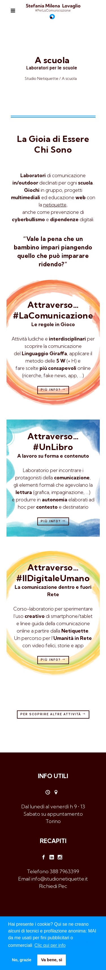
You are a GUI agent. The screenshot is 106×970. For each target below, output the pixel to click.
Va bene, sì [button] (51, 960)
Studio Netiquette (44, 78)
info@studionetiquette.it (59, 878)
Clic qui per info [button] (50, 945)
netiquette (54, 205)
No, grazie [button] (21, 960)
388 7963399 (64, 871)
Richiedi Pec (53, 886)
